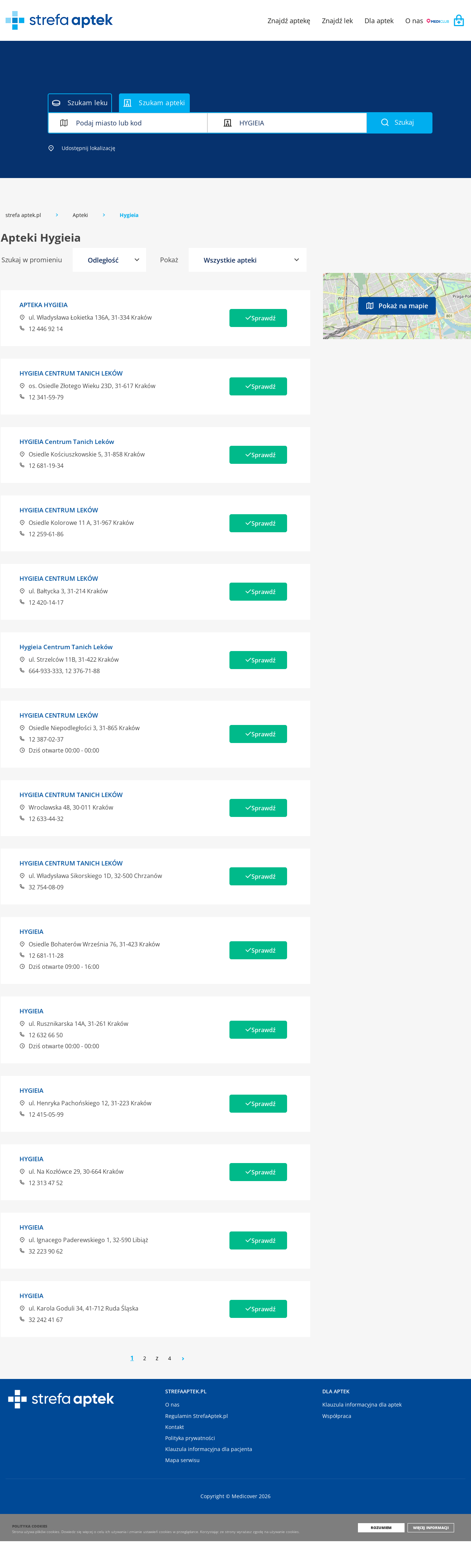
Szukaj (397, 122)
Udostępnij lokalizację (81, 148)
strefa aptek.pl (23, 214)
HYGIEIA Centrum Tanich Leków (75, 440)
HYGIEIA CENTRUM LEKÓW (66, 508)
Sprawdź (256, 317)
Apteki (80, 214)
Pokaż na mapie (397, 305)
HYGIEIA (33, 928)
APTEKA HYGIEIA (48, 304)
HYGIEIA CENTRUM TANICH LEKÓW (80, 372)
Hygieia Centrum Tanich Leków (74, 645)
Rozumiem (387, 1536)
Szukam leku (80, 102)
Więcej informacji (434, 1536)
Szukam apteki (154, 102)
